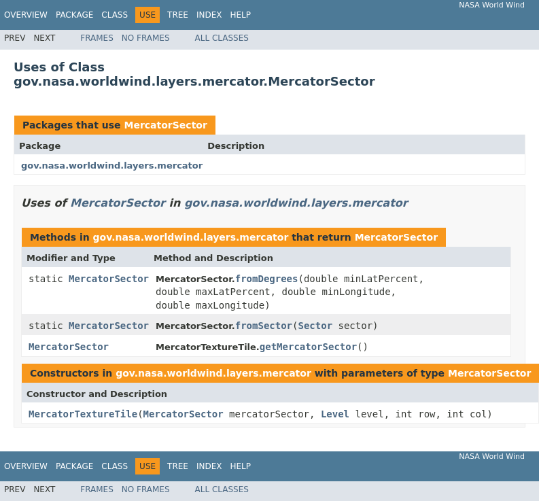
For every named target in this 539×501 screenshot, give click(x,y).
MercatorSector (165, 125)
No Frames (146, 38)
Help (240, 15)
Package (74, 15)
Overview (26, 15)
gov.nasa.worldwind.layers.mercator (112, 165)
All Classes (222, 38)
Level (335, 414)
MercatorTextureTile (83, 414)
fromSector (263, 325)
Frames (97, 38)
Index (209, 15)
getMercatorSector (308, 346)
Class (114, 15)
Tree (177, 15)
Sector (315, 325)
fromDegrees (266, 278)
